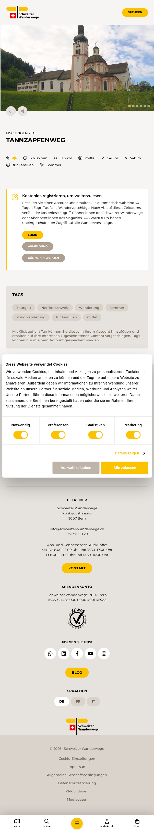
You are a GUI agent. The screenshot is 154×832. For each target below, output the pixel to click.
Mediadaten (77, 799)
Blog (77, 672)
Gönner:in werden (43, 258)
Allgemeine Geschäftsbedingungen (77, 775)
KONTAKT (77, 568)
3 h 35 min (35, 158)
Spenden (135, 12)
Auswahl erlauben (76, 468)
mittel (86, 158)
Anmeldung (38, 246)
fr (78, 701)
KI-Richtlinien (77, 791)
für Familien (20, 165)
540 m (110, 158)
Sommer (50, 165)
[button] (77, 68)
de (61, 701)
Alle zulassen (124, 468)
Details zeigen (127, 453)
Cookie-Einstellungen (77, 758)
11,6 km (63, 158)
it (93, 701)
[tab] (129, 106)
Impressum (77, 767)
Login (32, 235)
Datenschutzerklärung (77, 783)
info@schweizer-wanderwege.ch (77, 529)
